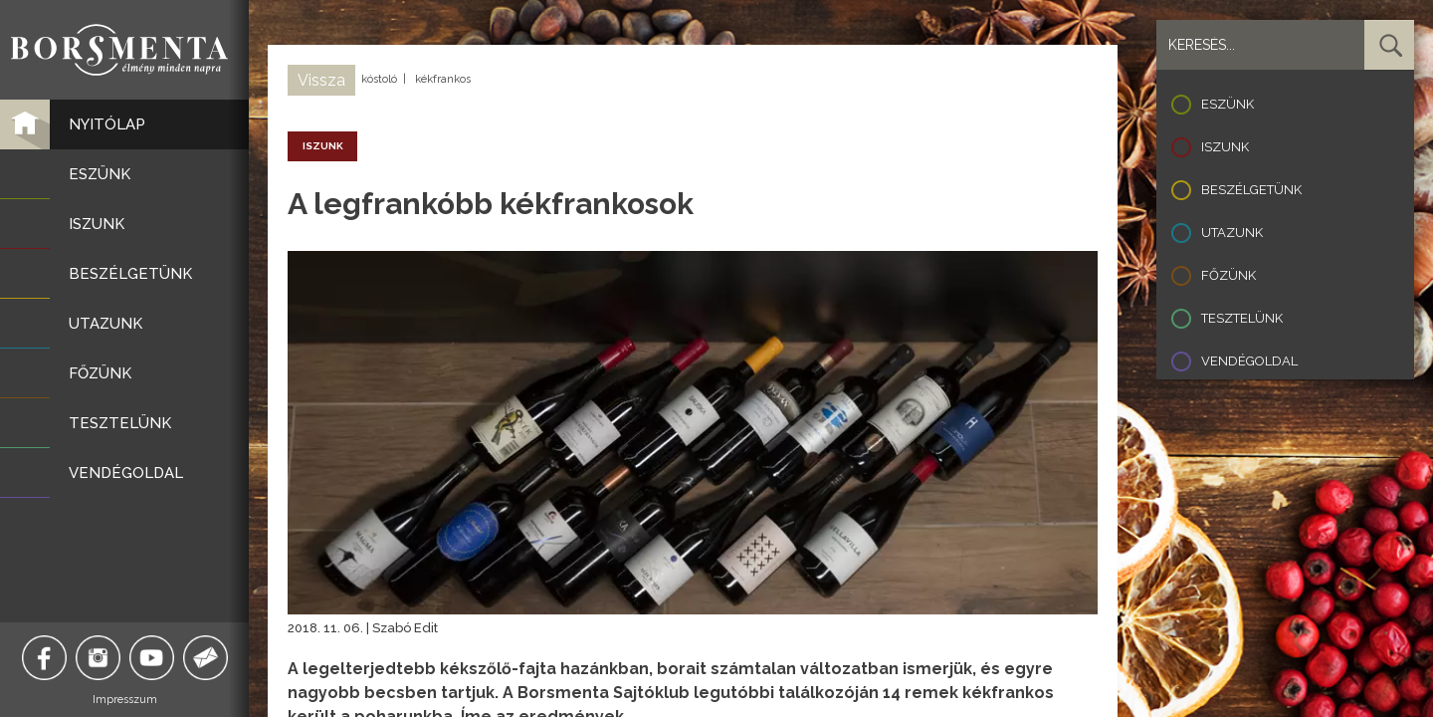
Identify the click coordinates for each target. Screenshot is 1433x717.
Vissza (321, 80)
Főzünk (1228, 275)
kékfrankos (443, 79)
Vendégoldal (1249, 361)
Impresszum (125, 699)
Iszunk (1225, 146)
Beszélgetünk (1251, 189)
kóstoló (379, 79)
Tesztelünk (1242, 318)
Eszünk (1227, 104)
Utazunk (1232, 232)
